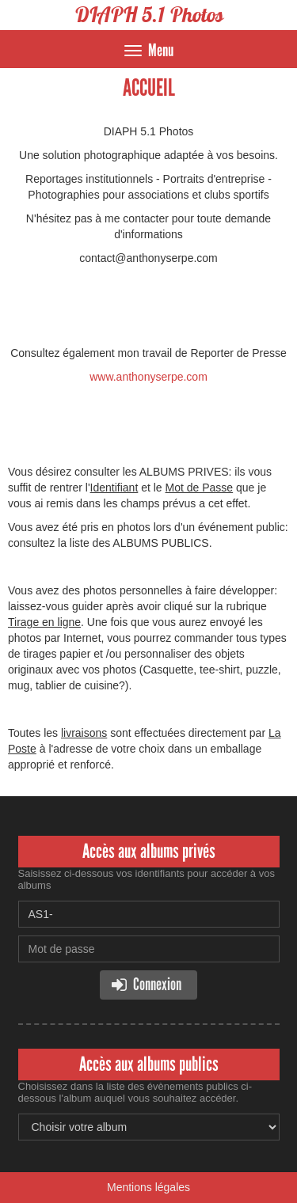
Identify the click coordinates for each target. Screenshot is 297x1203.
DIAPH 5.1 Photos (148, 15)
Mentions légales (148, 1187)
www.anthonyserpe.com (148, 376)
